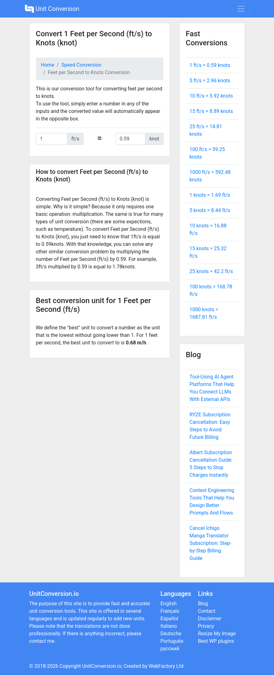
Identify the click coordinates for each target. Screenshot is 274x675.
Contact (207, 611)
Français (170, 611)
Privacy (206, 626)
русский (170, 649)
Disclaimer (210, 619)
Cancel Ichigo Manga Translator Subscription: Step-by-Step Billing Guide (211, 543)
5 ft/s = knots (210, 81)
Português (172, 641)
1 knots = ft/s (210, 195)
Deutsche (171, 634)
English (169, 603)
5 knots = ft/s (210, 210)
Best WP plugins (216, 641)
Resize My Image (217, 634)
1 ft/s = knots (210, 65)
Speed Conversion (81, 65)
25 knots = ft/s (211, 271)
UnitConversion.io (102, 666)
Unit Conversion (52, 8)
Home (47, 65)
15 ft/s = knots (211, 111)
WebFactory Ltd (166, 666)
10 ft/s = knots (211, 96)
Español (169, 619)
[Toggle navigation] (241, 9)
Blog (203, 603)
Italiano (169, 626)
